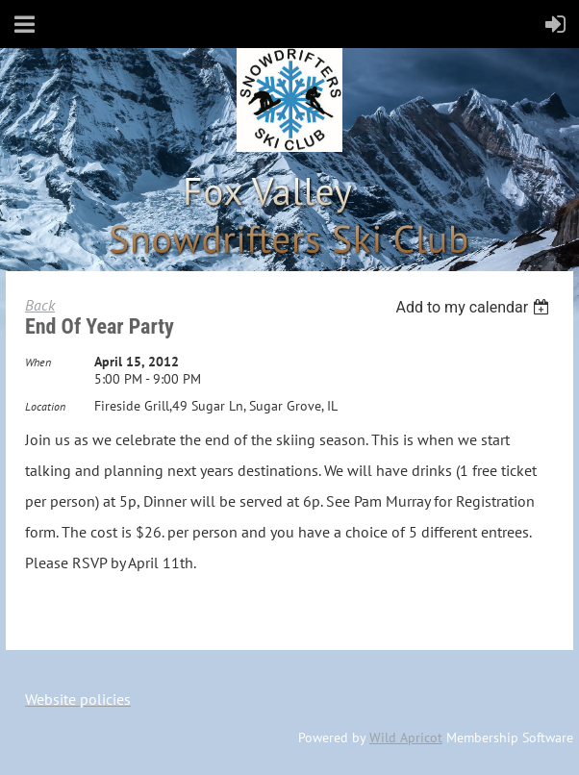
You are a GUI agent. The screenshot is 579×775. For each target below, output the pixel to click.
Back (40, 304)
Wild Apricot (405, 737)
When (38, 362)
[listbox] (474, 307)
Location (45, 406)
